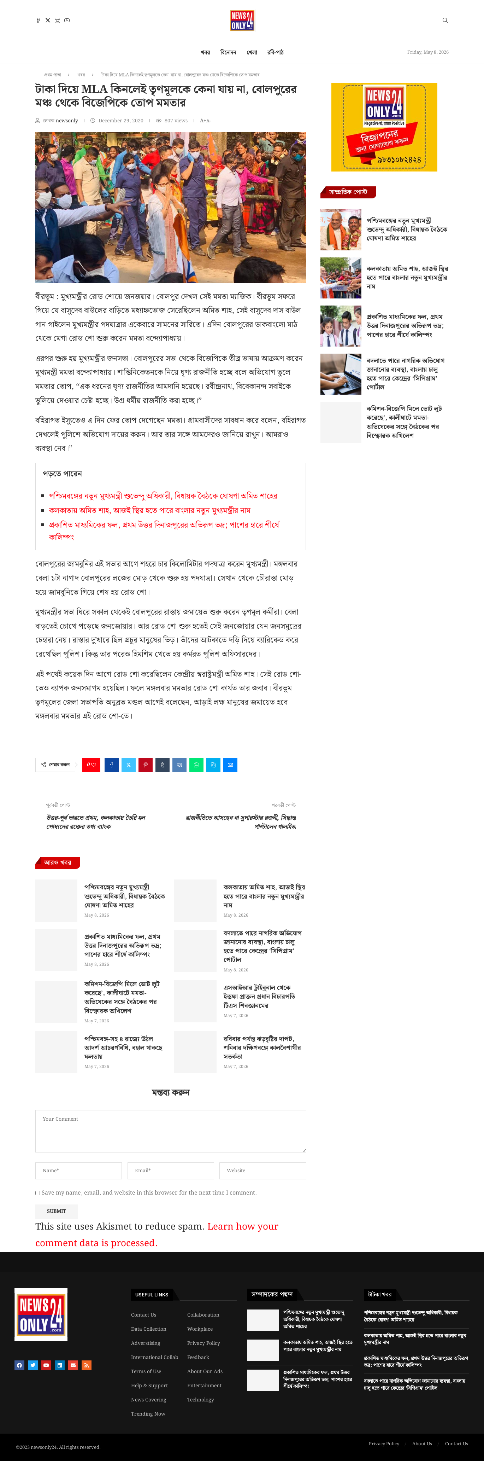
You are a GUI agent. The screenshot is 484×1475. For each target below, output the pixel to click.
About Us (422, 1444)
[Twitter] (48, 20)
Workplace (200, 1329)
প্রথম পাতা (52, 75)
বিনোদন (228, 52)
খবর (205, 52)
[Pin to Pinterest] (145, 765)
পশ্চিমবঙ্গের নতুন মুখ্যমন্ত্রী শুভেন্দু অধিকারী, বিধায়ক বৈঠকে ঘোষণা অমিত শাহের (163, 496)
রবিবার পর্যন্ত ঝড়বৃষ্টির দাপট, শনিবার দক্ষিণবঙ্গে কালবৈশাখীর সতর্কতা (262, 1048)
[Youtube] (67, 20)
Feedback (198, 1357)
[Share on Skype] (213, 765)
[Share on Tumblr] (162, 765)
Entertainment (204, 1385)
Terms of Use (146, 1371)
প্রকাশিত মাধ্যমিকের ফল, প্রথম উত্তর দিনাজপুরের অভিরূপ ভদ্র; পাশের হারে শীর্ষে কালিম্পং (122, 946)
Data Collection (148, 1329)
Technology (200, 1400)
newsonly (67, 121)
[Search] (445, 21)
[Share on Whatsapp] (196, 765)
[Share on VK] (179, 765)
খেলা (252, 52)
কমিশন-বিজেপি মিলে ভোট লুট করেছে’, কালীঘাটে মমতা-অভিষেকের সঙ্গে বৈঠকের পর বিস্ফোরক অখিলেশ (122, 997)
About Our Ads (205, 1371)
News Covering (148, 1400)
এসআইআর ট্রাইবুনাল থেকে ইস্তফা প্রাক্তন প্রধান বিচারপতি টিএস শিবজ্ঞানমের (259, 997)
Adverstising (145, 1343)
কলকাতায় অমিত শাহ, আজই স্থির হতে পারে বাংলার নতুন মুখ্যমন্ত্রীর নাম (149, 511)
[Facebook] (38, 20)
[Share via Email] (230, 765)
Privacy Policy (203, 1343)
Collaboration (203, 1315)
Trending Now (148, 1414)
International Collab (154, 1357)
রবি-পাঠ (275, 52)
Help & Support (149, 1385)
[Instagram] (57, 20)
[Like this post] (93, 765)
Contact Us (143, 1315)
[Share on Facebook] (112, 765)
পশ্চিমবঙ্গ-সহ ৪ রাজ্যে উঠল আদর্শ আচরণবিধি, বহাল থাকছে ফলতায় (123, 1048)
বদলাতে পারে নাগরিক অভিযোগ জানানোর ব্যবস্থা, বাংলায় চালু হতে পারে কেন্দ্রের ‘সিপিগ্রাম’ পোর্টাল (263, 946)
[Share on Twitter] (129, 765)
